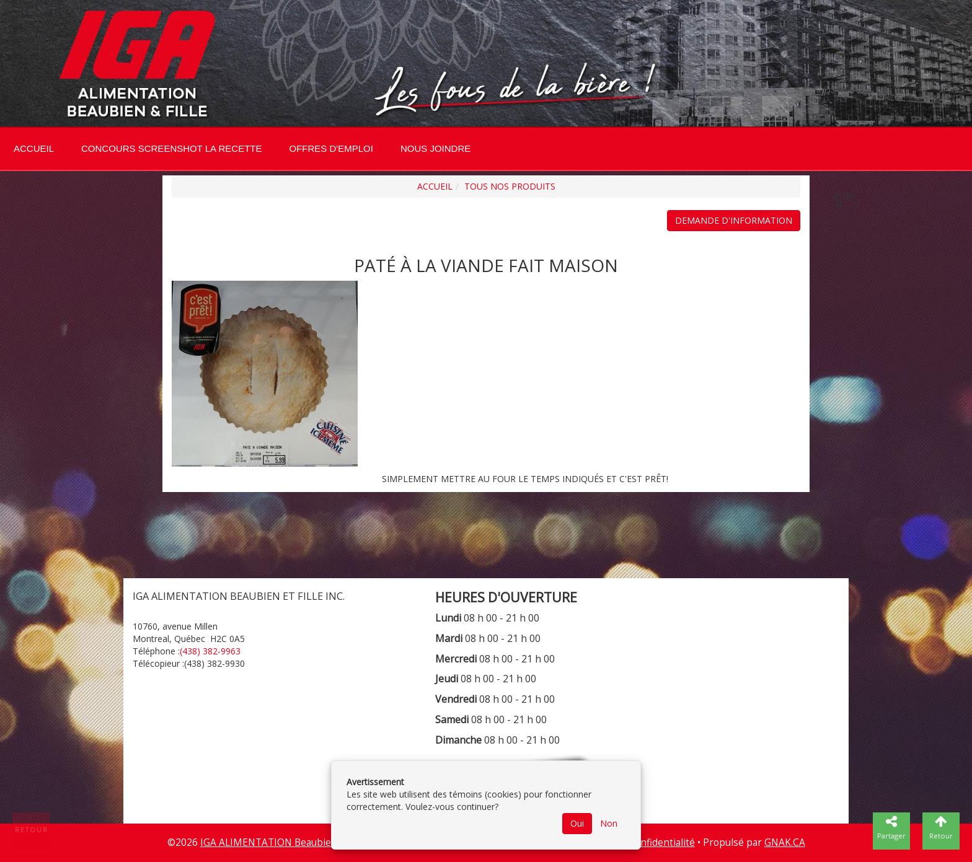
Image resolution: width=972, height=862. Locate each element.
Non (608, 823)
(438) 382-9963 (210, 651)
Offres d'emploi (331, 148)
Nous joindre (435, 148)
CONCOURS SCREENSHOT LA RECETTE (171, 148)
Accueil (34, 148)
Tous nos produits (509, 186)
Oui (577, 823)
